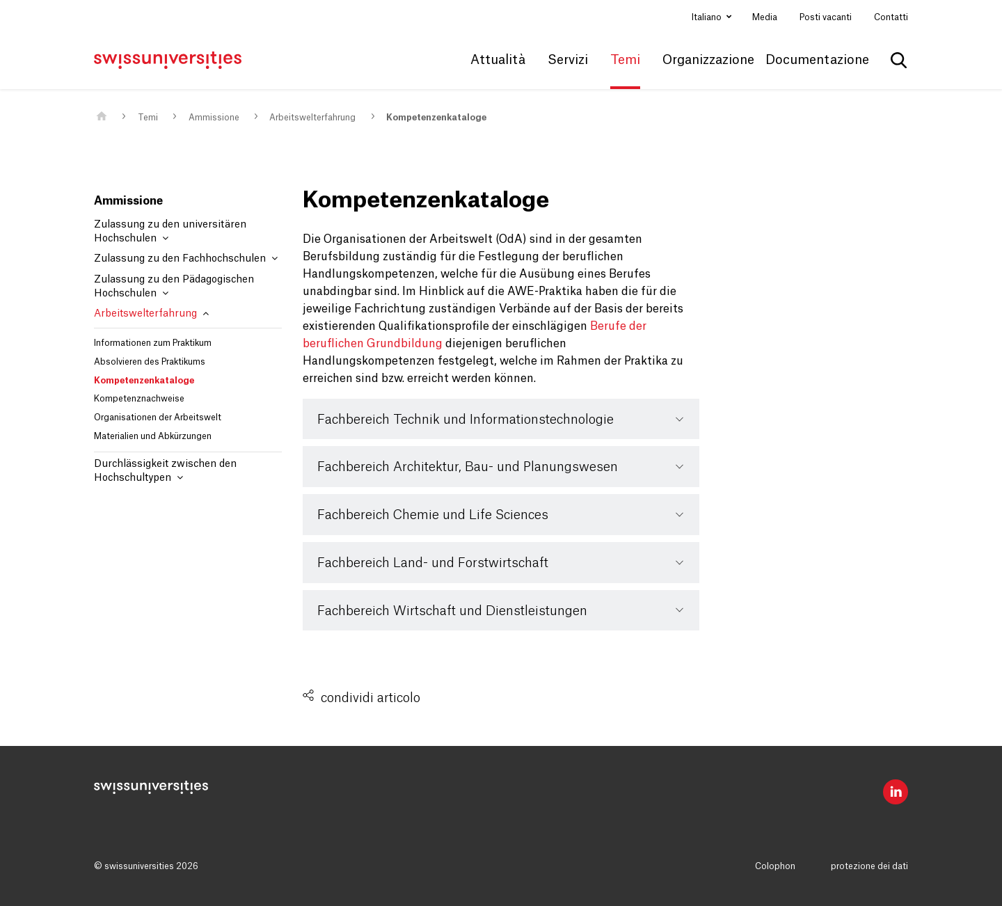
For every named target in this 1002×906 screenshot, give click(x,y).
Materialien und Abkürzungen (153, 436)
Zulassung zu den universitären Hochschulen (170, 232)
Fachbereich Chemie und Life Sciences (432, 515)
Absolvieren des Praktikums (149, 362)
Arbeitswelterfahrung (312, 117)
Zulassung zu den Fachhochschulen (186, 258)
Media (764, 17)
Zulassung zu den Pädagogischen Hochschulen (174, 287)
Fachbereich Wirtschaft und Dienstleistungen (452, 611)
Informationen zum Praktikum (153, 343)
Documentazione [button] (817, 60)
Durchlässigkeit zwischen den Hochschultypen (165, 471)
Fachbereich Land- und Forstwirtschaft (432, 563)
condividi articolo (370, 698)
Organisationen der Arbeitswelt (157, 417)
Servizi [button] (568, 60)
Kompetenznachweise (139, 399)
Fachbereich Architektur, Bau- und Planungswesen (467, 467)
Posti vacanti (826, 17)
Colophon (775, 866)
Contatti (891, 17)
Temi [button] (625, 60)
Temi (148, 117)
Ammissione (214, 117)
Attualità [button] (497, 60)
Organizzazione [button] (708, 60)
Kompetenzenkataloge (436, 117)
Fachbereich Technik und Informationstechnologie (465, 419)
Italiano (708, 17)
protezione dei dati (869, 866)
